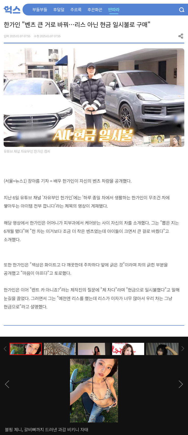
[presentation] (5, 348)
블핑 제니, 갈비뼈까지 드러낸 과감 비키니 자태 (46, 429)
